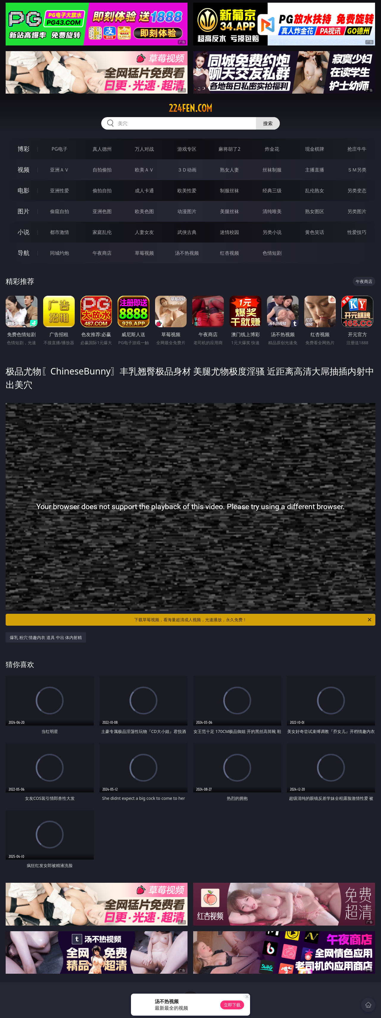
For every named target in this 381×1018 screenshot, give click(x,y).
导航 (23, 253)
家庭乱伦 (102, 232)
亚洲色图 (102, 211)
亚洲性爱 (59, 190)
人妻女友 (144, 232)
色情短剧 (272, 253)
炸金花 (272, 149)
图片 (23, 211)
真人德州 (102, 149)
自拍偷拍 (102, 169)
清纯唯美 (272, 211)
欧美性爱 (186, 190)
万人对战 (144, 149)
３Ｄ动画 (186, 169)
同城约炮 (59, 253)
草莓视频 (144, 253)
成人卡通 (144, 190)
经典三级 (272, 190)
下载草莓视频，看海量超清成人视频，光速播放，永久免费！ (253, 619)
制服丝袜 (229, 190)
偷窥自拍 (59, 211)
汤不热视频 (187, 253)
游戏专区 (186, 149)
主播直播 (314, 169)
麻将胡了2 (229, 149)
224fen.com (190, 108)
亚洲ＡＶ (59, 169)
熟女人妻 (229, 169)
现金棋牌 (314, 149)
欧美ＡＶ (144, 169)
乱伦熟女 (314, 190)
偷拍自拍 (102, 190)
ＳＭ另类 (356, 169)
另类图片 (356, 211)
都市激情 (59, 232)
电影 (23, 190)
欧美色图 (144, 211)
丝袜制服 (272, 169)
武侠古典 (186, 232)
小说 (23, 232)
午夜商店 (102, 253)
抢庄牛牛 (356, 149)
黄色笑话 (314, 232)
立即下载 (232, 1005)
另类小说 (272, 232)
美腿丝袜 (229, 211)
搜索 (268, 123)
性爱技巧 (356, 232)
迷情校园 (229, 232)
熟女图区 (314, 211)
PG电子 (59, 149)
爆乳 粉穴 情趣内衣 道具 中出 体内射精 (46, 637)
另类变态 (356, 190)
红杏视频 (229, 253)
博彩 (23, 149)
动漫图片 (186, 211)
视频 (23, 170)
